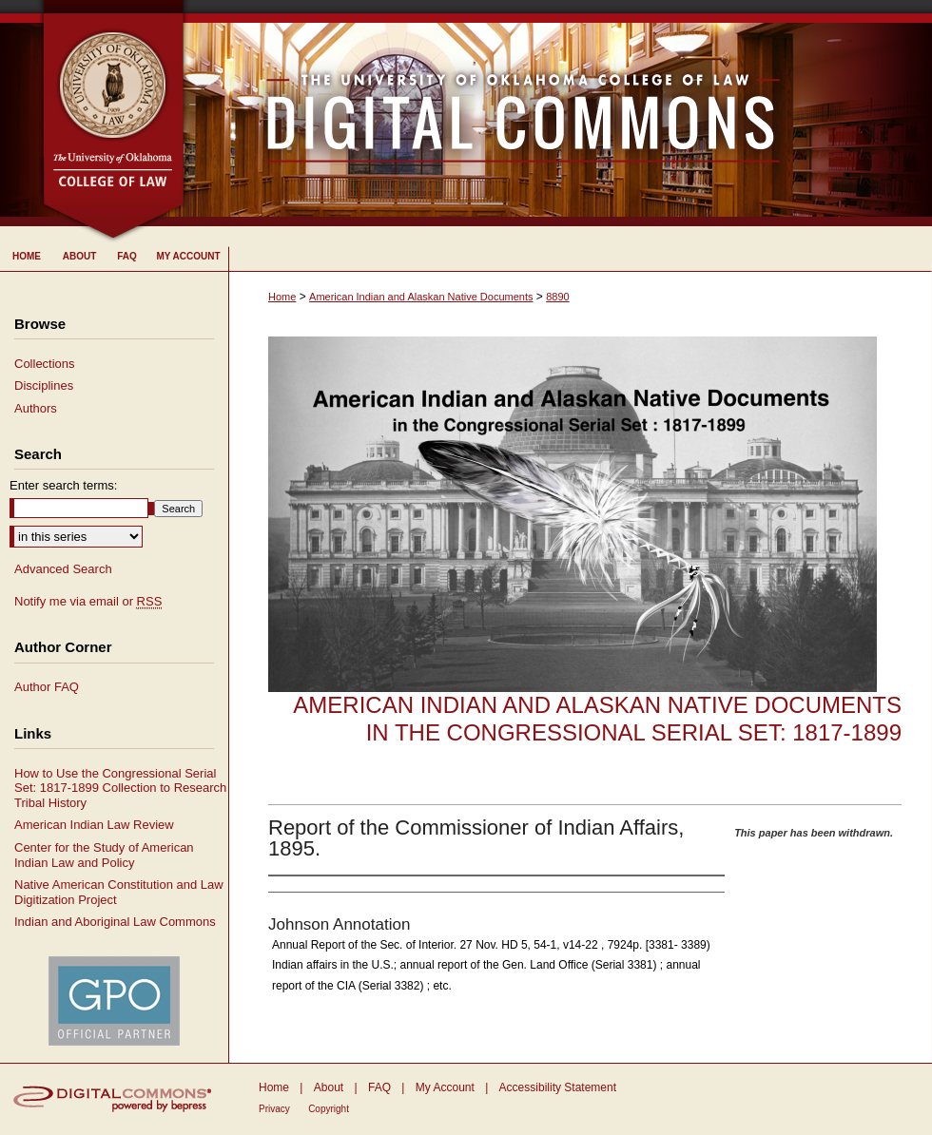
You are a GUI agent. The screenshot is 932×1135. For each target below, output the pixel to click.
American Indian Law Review (94, 825)
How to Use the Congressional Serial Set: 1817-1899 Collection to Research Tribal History (120, 788)
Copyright (328, 1109)
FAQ (379, 1087)
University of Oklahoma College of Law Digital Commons (558, 113)
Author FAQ (46, 687)
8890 (557, 296)
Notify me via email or (88, 601)
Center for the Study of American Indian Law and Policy (104, 855)
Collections (44, 363)
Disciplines (43, 385)
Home (282, 296)
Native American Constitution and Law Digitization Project (118, 892)
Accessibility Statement (557, 1087)
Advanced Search (63, 569)
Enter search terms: (63, 485)
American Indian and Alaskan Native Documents (421, 296)
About (328, 1087)
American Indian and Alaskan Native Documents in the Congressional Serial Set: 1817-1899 (597, 718)
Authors (35, 408)
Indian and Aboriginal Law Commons (115, 921)
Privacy (274, 1109)
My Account (445, 1087)
